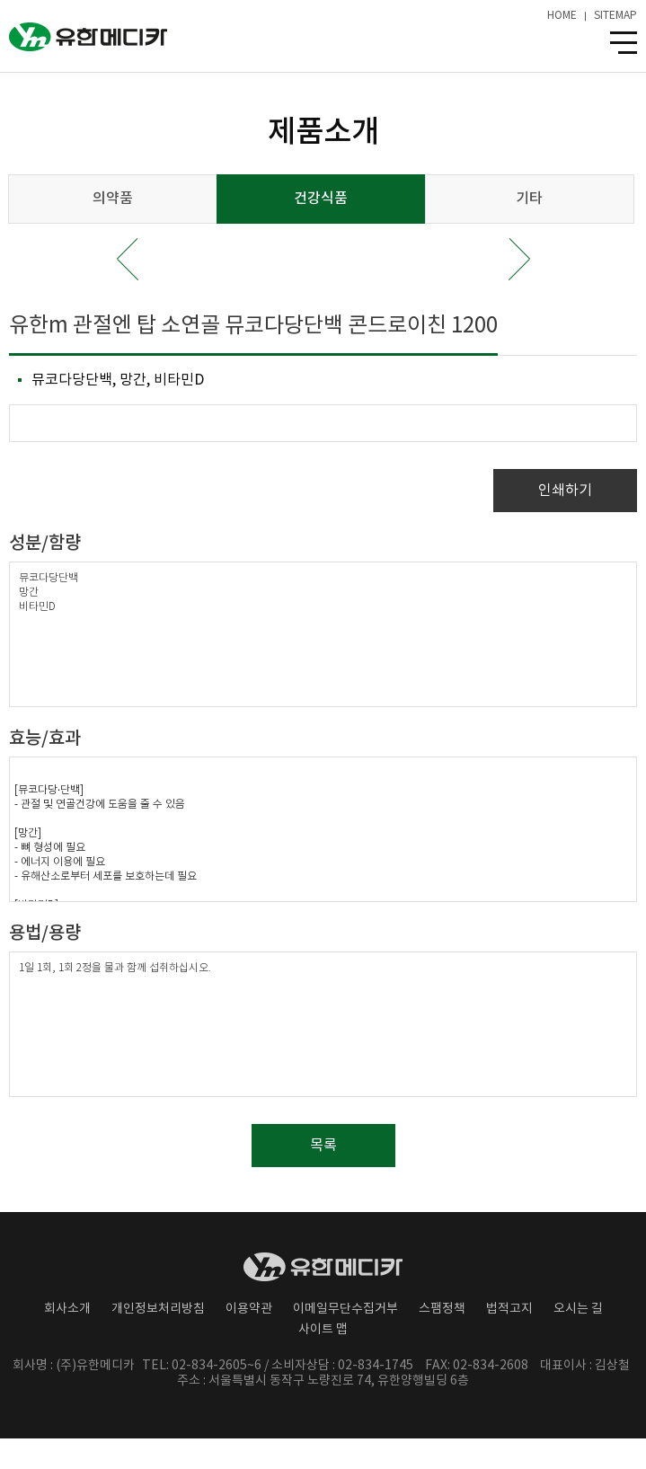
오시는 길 (578, 1309)
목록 (323, 1145)
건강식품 (321, 198)
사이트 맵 (323, 1330)
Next (519, 259)
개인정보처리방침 (158, 1309)
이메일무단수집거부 (345, 1309)
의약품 (113, 198)
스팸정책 (442, 1309)
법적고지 (509, 1309)
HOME (562, 16)
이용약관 (249, 1309)
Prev (127, 259)
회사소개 (67, 1309)
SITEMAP (615, 16)
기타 (529, 198)
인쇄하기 (565, 490)
